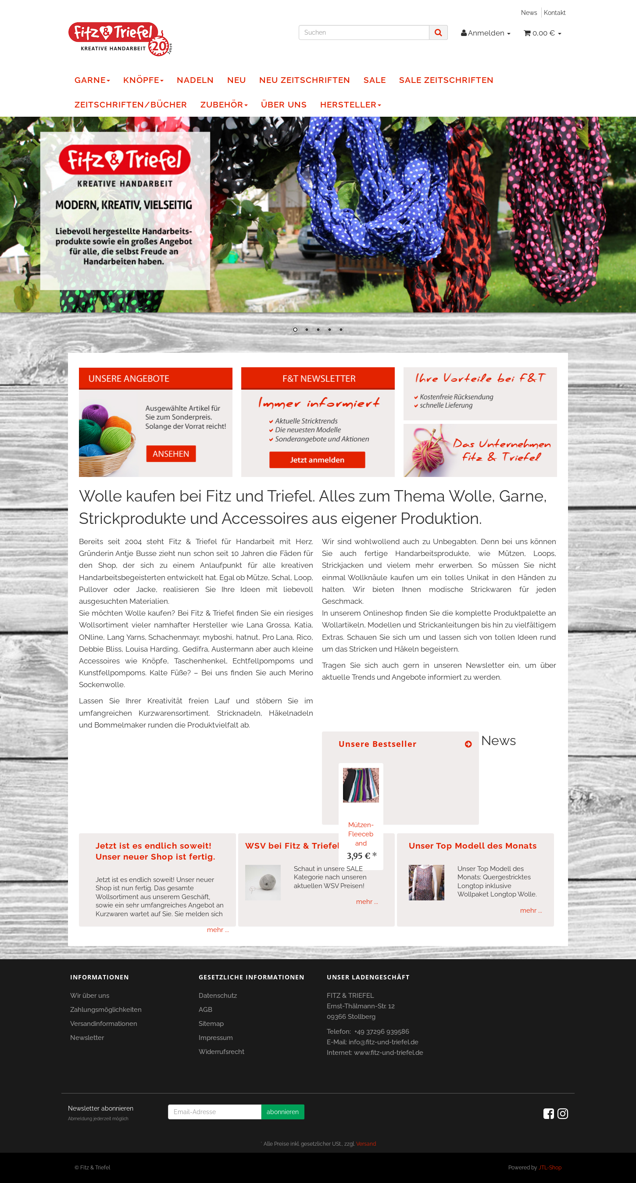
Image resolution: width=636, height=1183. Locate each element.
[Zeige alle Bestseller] (468, 743)
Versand (366, 1144)
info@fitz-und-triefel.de (383, 1042)
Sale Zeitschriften (446, 80)
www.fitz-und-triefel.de (388, 1053)
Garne (92, 80)
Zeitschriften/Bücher (131, 104)
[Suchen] (364, 32)
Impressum (216, 1038)
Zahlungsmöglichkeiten (106, 1010)
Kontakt (555, 12)
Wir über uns (89, 996)
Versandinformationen (103, 1024)
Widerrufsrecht (221, 1052)
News (529, 12)
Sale (375, 80)
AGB (205, 1010)
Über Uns (284, 104)
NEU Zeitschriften (304, 80)
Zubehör (224, 104)
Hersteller (350, 104)
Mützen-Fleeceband (361, 834)
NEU (236, 80)
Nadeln (195, 80)
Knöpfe (143, 80)
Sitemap (211, 1024)
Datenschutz (218, 996)
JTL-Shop (550, 1168)
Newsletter (87, 1038)
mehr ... (218, 930)
